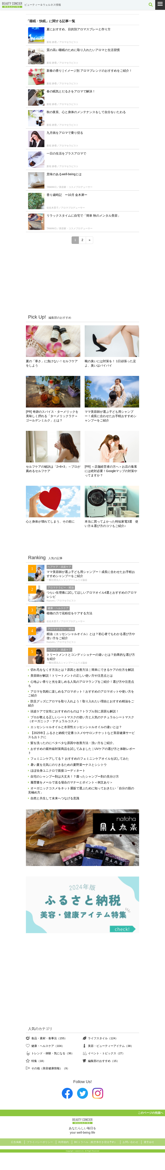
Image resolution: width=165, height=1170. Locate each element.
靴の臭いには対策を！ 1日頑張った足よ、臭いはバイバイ (110, 363)
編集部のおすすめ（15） (103, 1061)
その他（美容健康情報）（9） (50, 1068)
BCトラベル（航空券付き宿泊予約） (95, 1142)
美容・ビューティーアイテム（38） (110, 1046)
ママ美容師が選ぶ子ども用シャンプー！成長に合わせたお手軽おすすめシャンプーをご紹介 (110, 416)
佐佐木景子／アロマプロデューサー (66, 207)
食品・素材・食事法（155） (49, 1038)
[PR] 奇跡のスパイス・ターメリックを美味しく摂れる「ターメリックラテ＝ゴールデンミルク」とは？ (52, 416)
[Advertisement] (82, 278)
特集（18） (38, 1061)
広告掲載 (16, 1142)
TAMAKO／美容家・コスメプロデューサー (70, 187)
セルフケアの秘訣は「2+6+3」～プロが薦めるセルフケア (53, 469)
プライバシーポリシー (40, 1142)
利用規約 (63, 1142)
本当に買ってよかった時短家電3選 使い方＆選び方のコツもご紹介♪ (111, 524)
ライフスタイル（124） (103, 1038)
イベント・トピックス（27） (106, 1053)
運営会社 (149, 1142)
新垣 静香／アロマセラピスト (62, 42)
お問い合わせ (130, 1142)
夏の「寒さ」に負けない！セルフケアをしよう (52, 363)
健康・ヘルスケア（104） (47, 1046)
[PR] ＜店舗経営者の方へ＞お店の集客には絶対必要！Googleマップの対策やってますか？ (111, 471)
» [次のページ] (89, 240)
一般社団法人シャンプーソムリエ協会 (67, 580)
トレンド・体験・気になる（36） (52, 1053)
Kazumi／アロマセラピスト (61, 600)
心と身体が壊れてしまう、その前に (50, 521)
